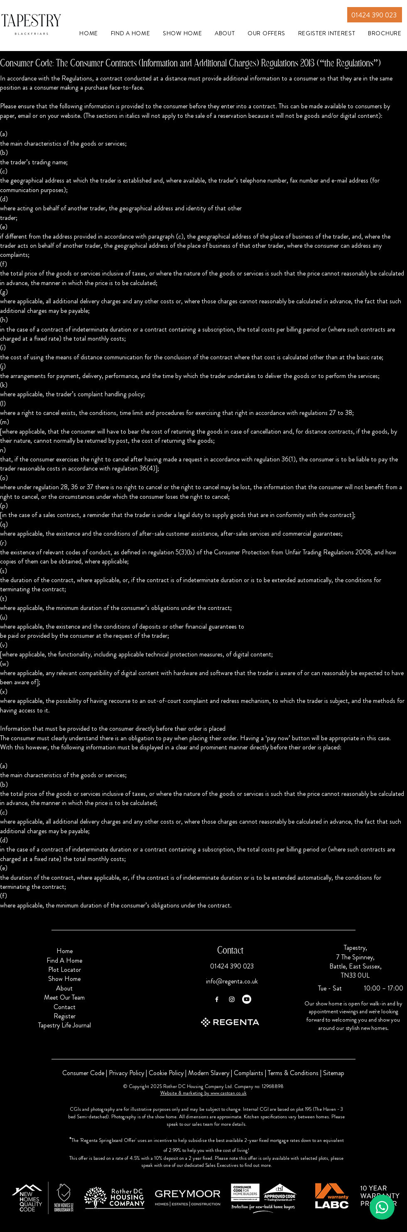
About (64, 988)
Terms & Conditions (293, 1073)
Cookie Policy (166, 1073)
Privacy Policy (126, 1073)
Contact (65, 1007)
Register (65, 1016)
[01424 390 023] (374, 14)
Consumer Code (83, 1073)
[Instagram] (231, 999)
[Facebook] (216, 999)
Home (64, 951)
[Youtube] (246, 999)
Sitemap (333, 1073)
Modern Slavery (208, 1073)
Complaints (248, 1073)
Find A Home (64, 960)
